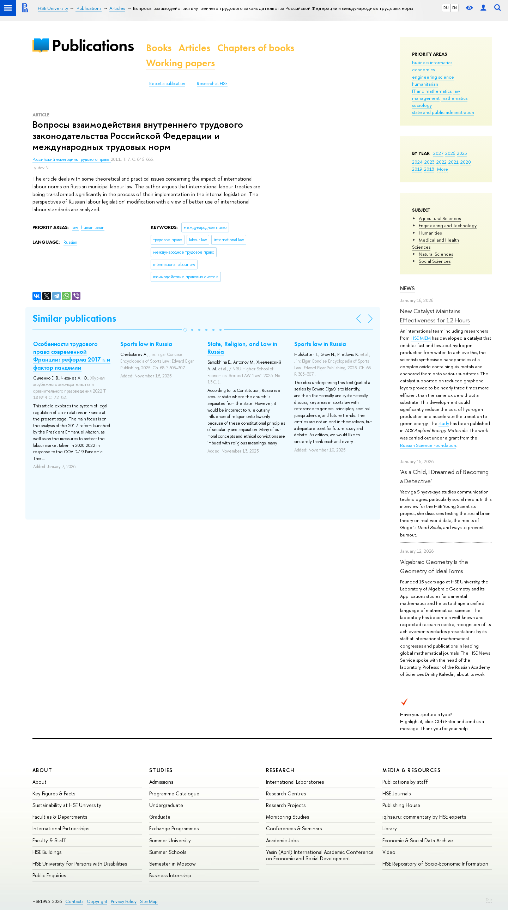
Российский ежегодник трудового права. (71, 159)
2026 (450, 153)
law (456, 91)
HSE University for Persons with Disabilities (79, 863)
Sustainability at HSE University (66, 805)
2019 (417, 169)
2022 (441, 162)
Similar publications (74, 318)
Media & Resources (411, 770)
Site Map (149, 901)
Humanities (430, 233)
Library (389, 828)
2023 (429, 162)
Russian (70, 242)
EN (454, 7)
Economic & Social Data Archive (417, 840)
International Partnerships (60, 828)
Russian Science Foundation (428, 445)
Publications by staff (405, 781)
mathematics (454, 98)
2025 (462, 153)
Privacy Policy (124, 901)
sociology (422, 105)
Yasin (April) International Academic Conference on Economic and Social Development (320, 855)
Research (280, 770)
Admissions (161, 781)
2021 (453, 162)
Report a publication (167, 83)
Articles (194, 48)
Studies (161, 770)
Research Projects (286, 805)
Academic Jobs (282, 840)
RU (446, 7)
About (42, 770)
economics (423, 69)
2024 (417, 162)
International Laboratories (295, 781)
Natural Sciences (436, 254)
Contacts (74, 901)
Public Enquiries (49, 875)
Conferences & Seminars (294, 828)
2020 (465, 162)
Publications (93, 45)
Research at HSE (212, 83)
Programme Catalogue (174, 793)
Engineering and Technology (448, 225)
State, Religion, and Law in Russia (242, 348)
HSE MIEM (421, 338)
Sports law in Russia (146, 344)
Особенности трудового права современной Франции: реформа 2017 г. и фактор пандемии (71, 355)
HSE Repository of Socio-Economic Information (435, 863)
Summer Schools (167, 852)
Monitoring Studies (287, 816)
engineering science (433, 77)
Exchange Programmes (174, 828)
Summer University (170, 840)
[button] (185, 329)
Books (158, 48)
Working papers (180, 63)
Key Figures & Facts (53, 793)
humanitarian (425, 84)
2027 (438, 153)
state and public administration (443, 112)
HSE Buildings (46, 852)
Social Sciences (434, 261)
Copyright (97, 901)
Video (388, 852)
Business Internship (170, 875)
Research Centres (286, 793)
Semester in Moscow (172, 863)
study (444, 423)
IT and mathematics (432, 91)
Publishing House (401, 805)
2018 (429, 169)
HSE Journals (396, 793)
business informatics (432, 62)
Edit (489, 899)
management (426, 98)
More (442, 169)
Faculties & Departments (59, 816)
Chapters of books (255, 48)
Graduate (159, 816)
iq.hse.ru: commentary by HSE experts (424, 816)
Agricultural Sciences (440, 218)
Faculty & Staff (49, 840)
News (407, 288)
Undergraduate (166, 805)
